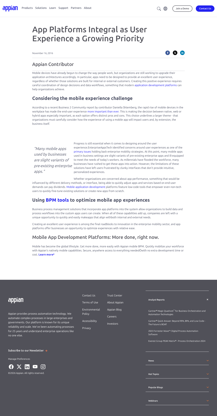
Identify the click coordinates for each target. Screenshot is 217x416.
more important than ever (103, 111)
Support (63, 8)
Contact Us (88, 295)
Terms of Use (90, 302)
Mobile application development (85, 187)
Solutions (41, 8)
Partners (76, 8)
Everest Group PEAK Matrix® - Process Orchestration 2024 (176, 341)
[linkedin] (182, 52)
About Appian (115, 302)
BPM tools (57, 200)
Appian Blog (114, 309)
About (88, 8)
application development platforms (156, 85)
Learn (52, 8)
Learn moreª (46, 254)
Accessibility (89, 321)
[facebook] (167, 52)
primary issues (82, 151)
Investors (112, 323)
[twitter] (175, 52)
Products (27, 8)
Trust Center (114, 295)
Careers (111, 316)
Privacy (86, 328)
